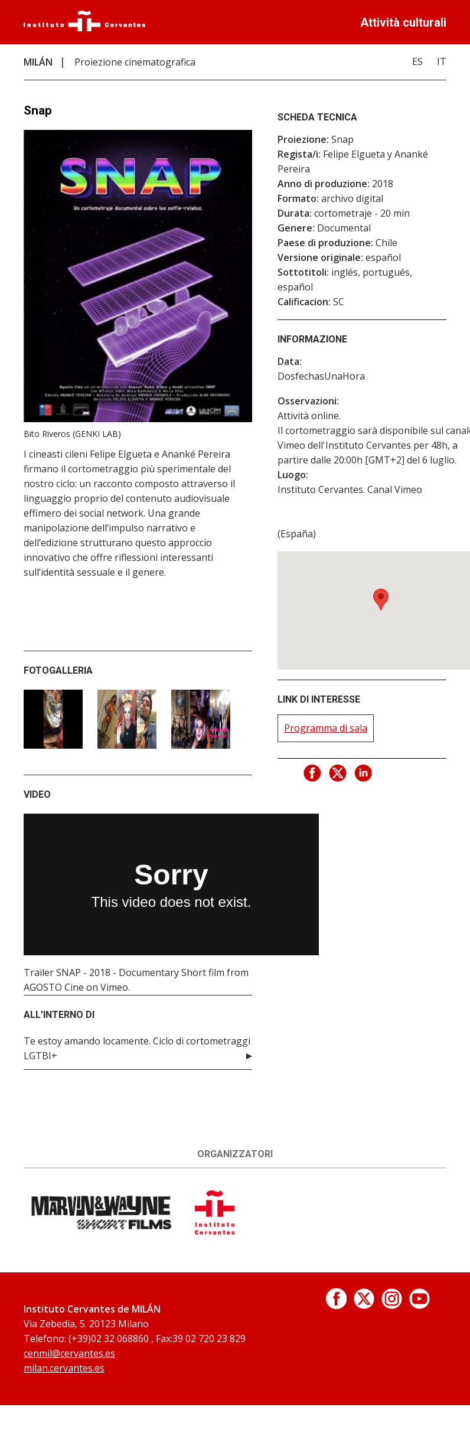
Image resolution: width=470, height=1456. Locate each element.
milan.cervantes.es (64, 1368)
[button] (381, 600)
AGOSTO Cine (54, 987)
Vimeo (114, 987)
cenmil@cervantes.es (69, 1353)
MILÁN (38, 62)
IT (441, 61)
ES (417, 61)
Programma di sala (325, 728)
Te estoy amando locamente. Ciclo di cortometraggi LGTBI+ (137, 1048)
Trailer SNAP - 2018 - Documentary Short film (124, 972)
